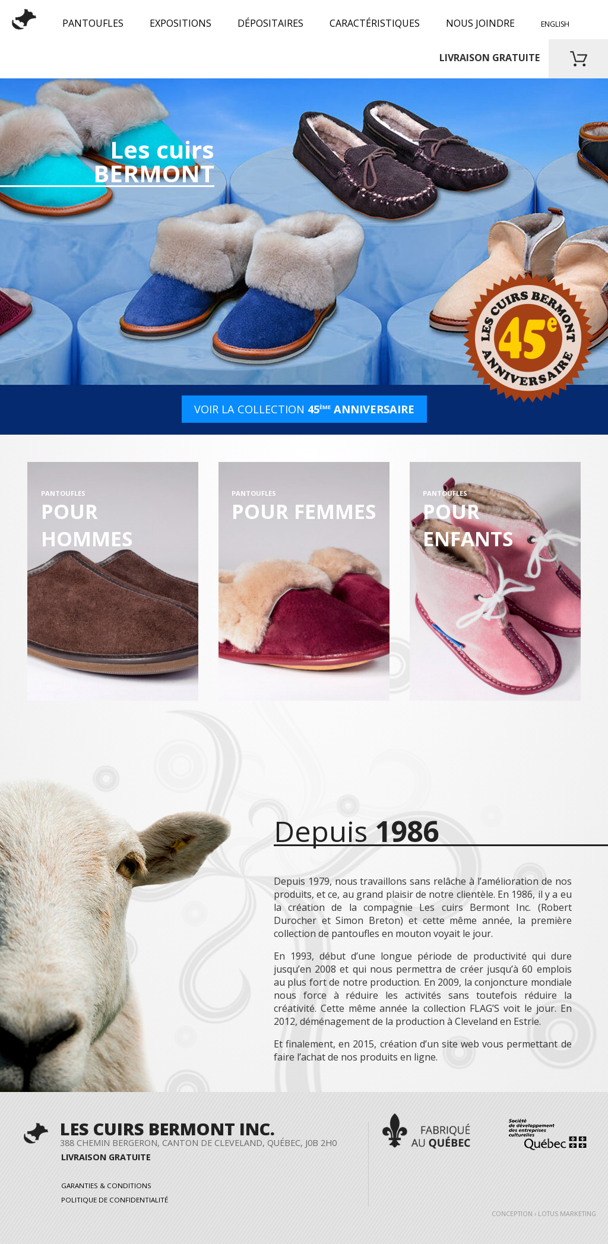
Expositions (180, 23)
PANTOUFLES (93, 23)
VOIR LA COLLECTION (304, 409)
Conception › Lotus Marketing (544, 1213)
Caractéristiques (375, 23)
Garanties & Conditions (106, 1185)
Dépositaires (270, 23)
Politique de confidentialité (114, 1199)
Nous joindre (480, 23)
